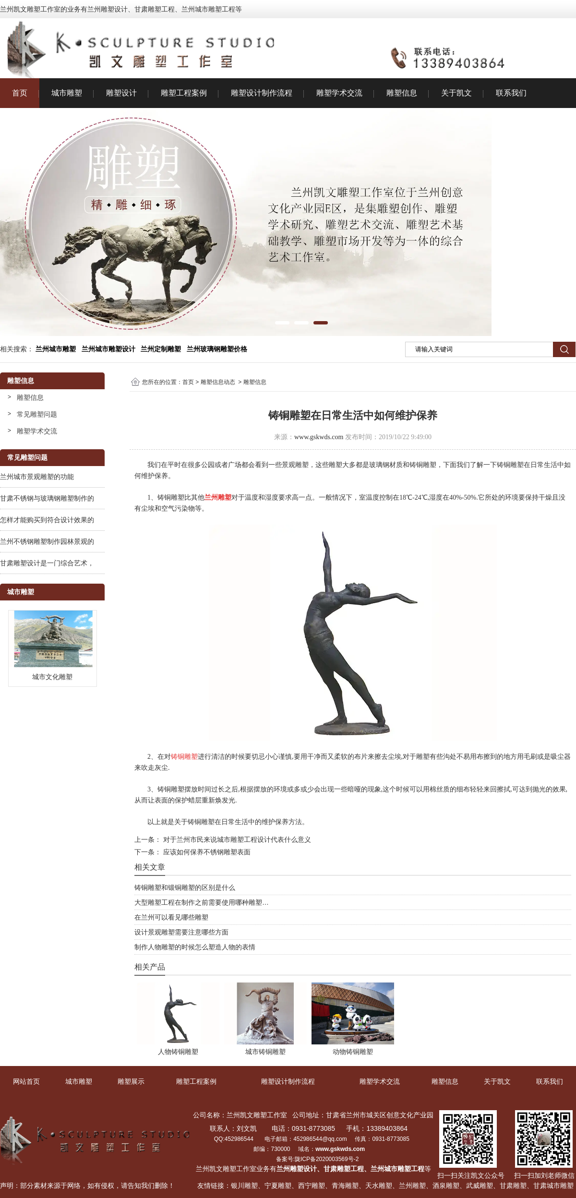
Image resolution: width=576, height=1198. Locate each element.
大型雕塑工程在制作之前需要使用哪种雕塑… (201, 902)
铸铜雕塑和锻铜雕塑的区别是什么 (184, 887)
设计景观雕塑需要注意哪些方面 (181, 932)
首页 (19, 93)
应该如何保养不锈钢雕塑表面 (206, 852)
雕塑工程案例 (184, 93)
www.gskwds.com (319, 437)
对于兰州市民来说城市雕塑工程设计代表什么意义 (236, 839)
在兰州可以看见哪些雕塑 (171, 917)
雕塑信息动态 (218, 382)
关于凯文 (456, 93)
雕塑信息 (401, 93)
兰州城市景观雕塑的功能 (37, 476)
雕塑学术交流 (339, 93)
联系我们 (511, 93)
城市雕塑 (66, 93)
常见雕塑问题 (37, 414)
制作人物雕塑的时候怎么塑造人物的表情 (194, 947)
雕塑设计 (121, 93)
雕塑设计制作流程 (261, 93)
